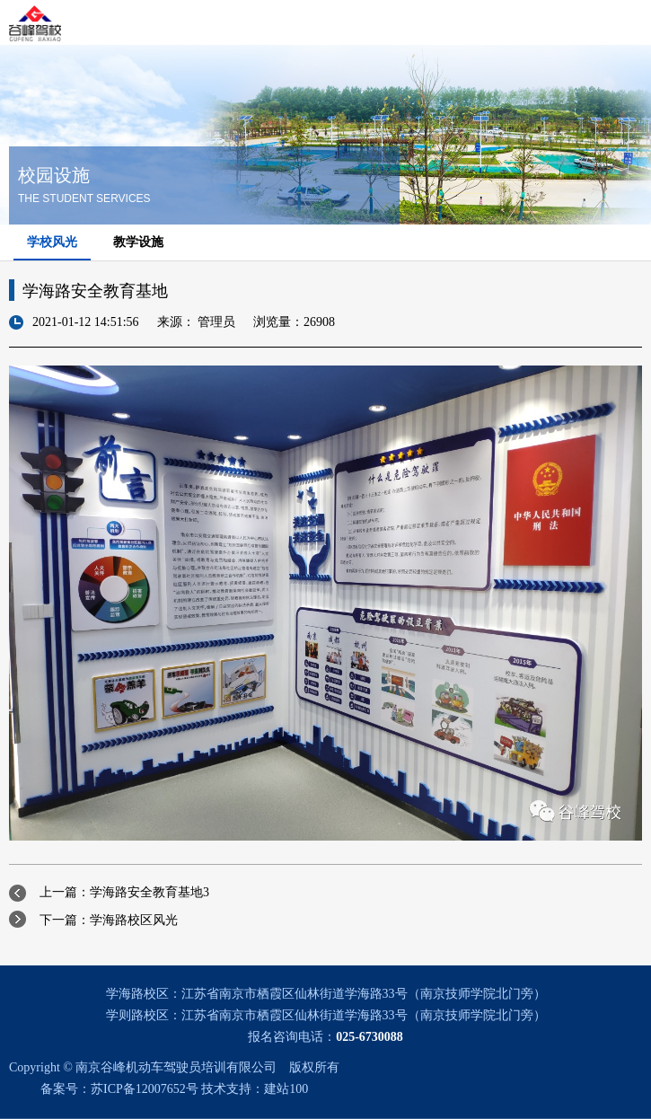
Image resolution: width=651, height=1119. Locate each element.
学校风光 (52, 242)
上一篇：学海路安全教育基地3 (124, 892)
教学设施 (138, 242)
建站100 (286, 1089)
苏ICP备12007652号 (144, 1089)
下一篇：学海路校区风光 (109, 920)
